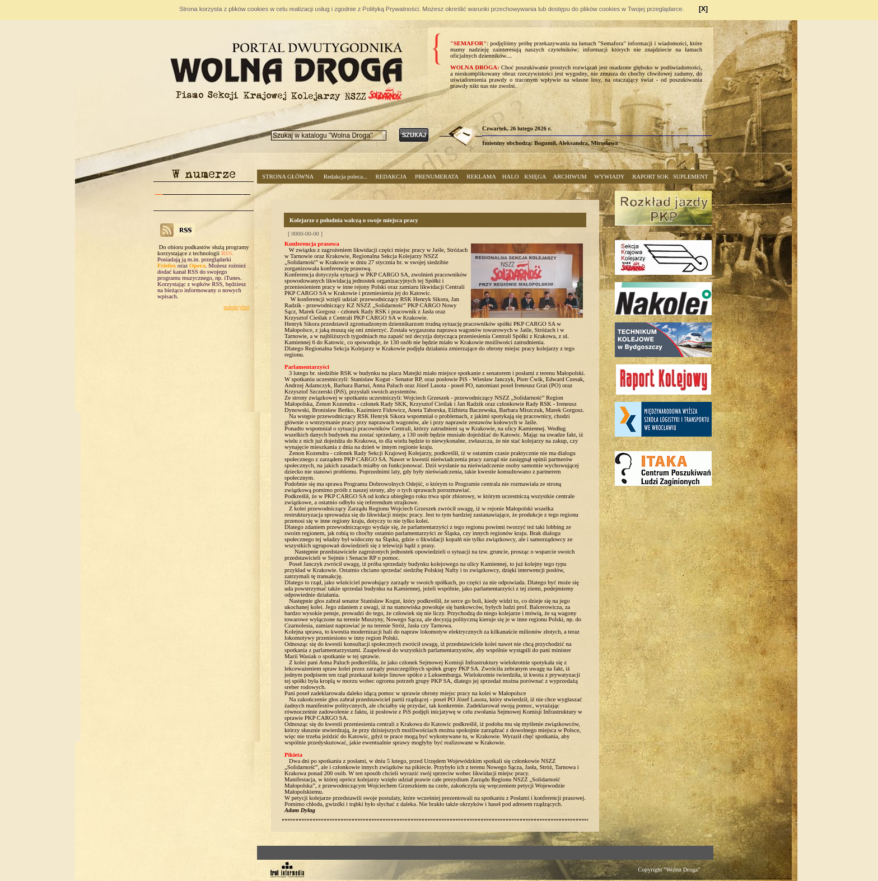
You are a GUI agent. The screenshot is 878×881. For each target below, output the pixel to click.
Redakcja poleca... (345, 177)
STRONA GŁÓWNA (288, 177)
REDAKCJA (391, 177)
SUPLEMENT (690, 177)
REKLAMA (481, 177)
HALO (510, 177)
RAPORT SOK (650, 177)
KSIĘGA (535, 177)
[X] (703, 9)
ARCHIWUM (569, 177)
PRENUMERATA (437, 177)
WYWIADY (609, 177)
